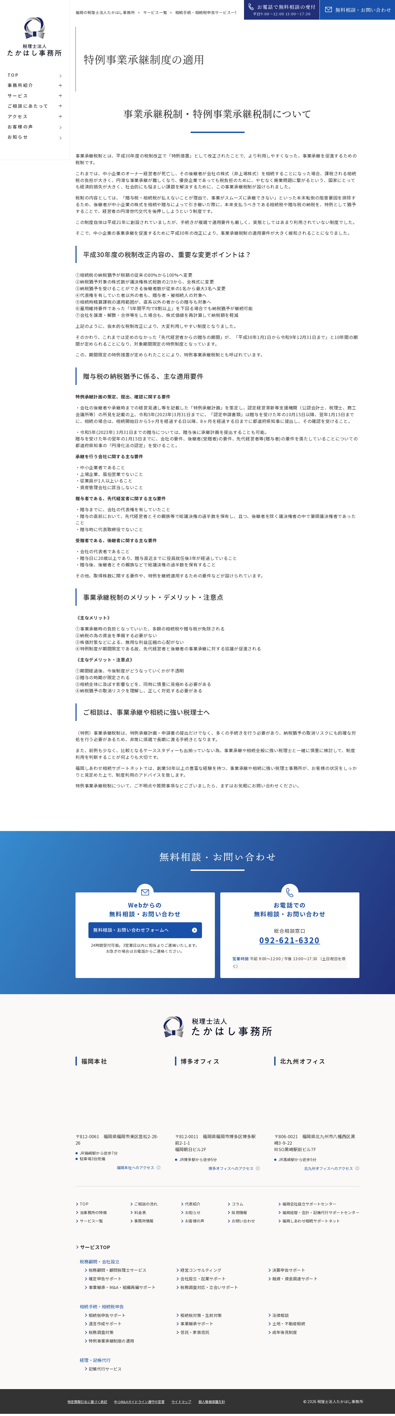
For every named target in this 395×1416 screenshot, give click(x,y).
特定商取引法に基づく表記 (90, 1403)
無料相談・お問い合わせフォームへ (138, 935)
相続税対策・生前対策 (201, 1317)
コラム (234, 1205)
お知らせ (191, 1214)
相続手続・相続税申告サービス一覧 (208, 12)
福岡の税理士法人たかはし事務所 (105, 12)
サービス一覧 (155, 12)
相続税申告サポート (107, 1317)
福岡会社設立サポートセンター (306, 1205)
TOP (84, 1205)
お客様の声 (193, 1223)
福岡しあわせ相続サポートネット (308, 1223)
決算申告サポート (288, 1272)
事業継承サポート (196, 1326)
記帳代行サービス (105, 1371)
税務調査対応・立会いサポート (209, 1289)
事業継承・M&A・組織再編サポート (122, 1289)
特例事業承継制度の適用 (111, 1343)
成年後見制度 (284, 1334)
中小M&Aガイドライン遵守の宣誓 (150, 1403)
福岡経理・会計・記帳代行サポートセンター (318, 1214)
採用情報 (236, 1214)
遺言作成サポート (105, 1326)
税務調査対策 (101, 1334)
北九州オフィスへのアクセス (328, 1170)
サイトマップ (197, 1403)
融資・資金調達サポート (295, 1281)
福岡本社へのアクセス (135, 1169)
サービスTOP (95, 1249)
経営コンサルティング (200, 1272)
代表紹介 (191, 1205)
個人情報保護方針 (231, 1403)
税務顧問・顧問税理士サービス (117, 1272)
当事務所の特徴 (94, 1214)
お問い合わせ (240, 1223)
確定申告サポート (105, 1281)
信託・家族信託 (194, 1334)
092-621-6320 (290, 941)
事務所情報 (143, 1223)
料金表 (139, 1214)
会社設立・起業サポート (203, 1281)
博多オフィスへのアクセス (230, 1170)
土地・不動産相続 (288, 1326)
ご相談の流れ (145, 1205)
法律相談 (280, 1317)
